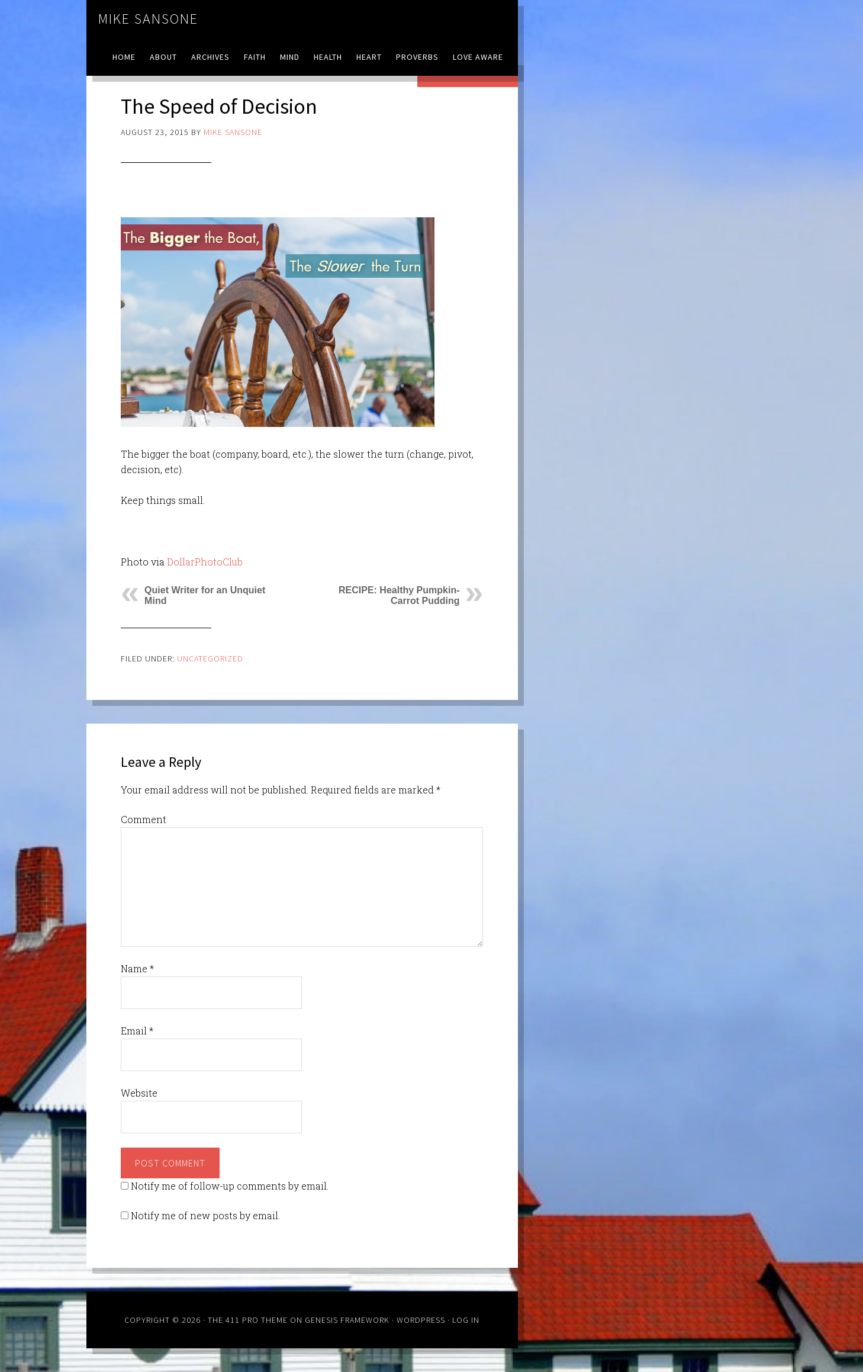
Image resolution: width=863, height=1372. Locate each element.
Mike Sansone (148, 18)
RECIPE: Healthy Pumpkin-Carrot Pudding (399, 595)
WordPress (421, 1320)
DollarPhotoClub (205, 561)
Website (139, 1093)
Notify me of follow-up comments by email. (230, 1186)
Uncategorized (210, 658)
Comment (143, 819)
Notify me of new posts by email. (205, 1215)
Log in (465, 1320)
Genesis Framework (347, 1320)
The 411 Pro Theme (248, 1320)
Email (137, 1030)
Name (137, 968)
